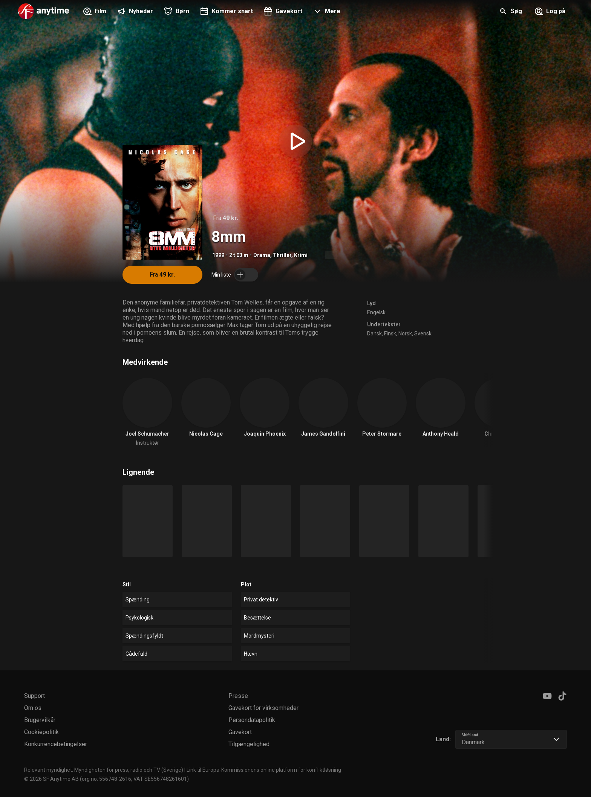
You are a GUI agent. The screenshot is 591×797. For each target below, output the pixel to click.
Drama (261, 255)
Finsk (390, 333)
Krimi (301, 255)
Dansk (374, 333)
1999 (218, 255)
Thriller (282, 255)
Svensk (423, 333)
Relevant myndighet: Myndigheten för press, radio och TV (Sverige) (103, 770)
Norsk (405, 333)
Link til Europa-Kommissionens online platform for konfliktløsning (264, 770)
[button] (325, 12)
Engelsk (376, 312)
